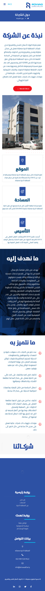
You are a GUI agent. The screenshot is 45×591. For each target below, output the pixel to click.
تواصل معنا (22, 523)
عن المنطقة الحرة (22, 505)
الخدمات (22, 502)
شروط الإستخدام (22, 528)
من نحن (22, 499)
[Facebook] (31, 586)
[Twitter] (25, 586)
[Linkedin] (14, 586)
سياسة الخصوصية (22, 525)
